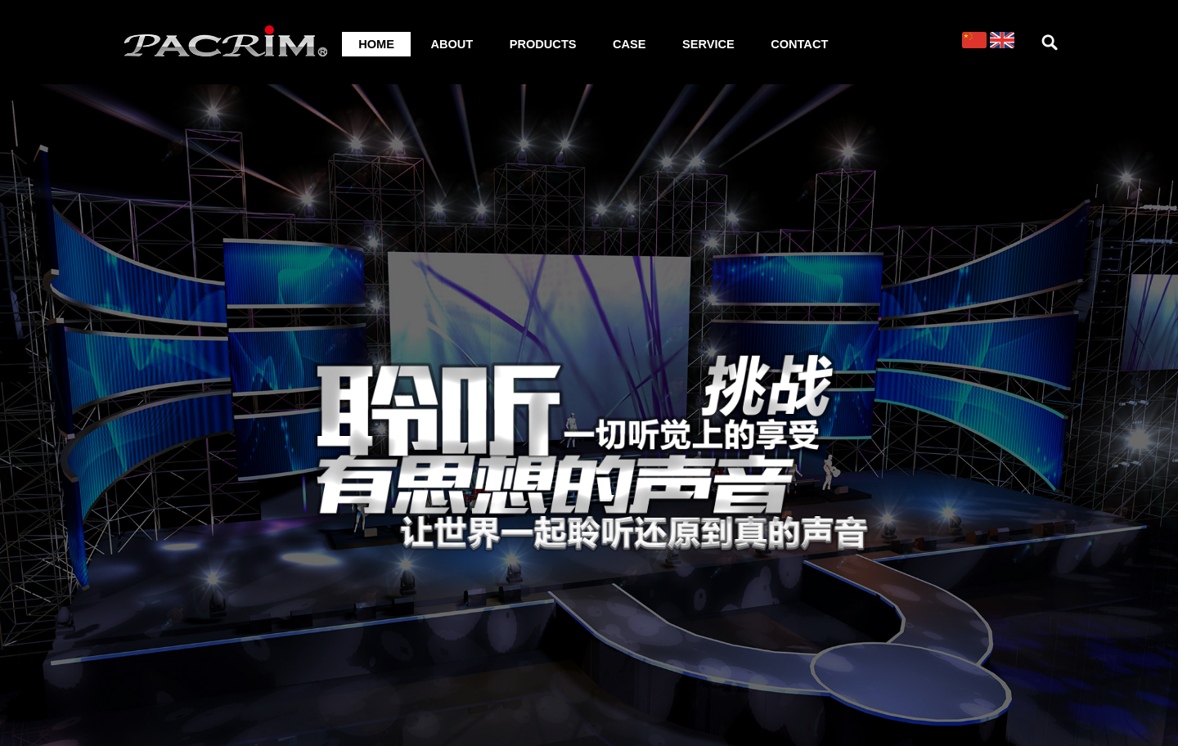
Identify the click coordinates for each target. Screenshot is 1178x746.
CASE (629, 44)
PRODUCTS (543, 44)
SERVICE (708, 44)
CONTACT (799, 44)
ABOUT (451, 44)
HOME (376, 44)
